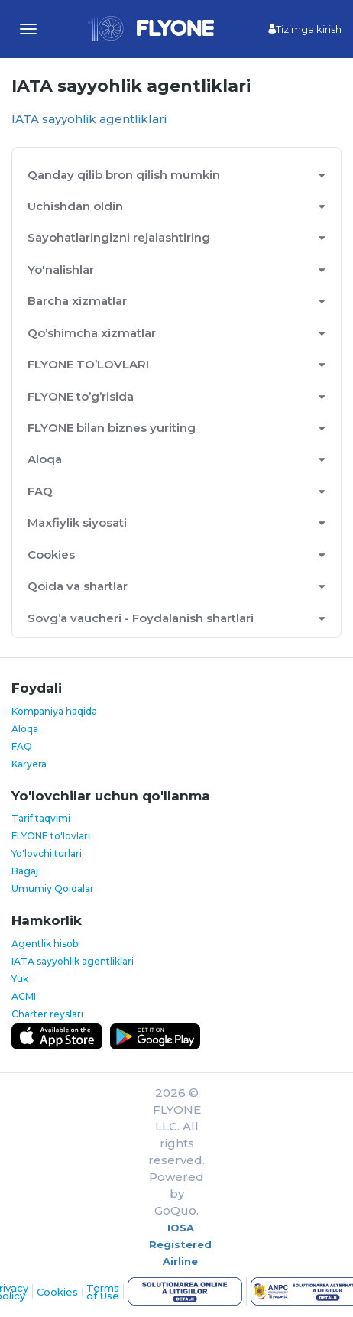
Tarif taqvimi (40, 818)
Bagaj (24, 871)
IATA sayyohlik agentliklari (89, 119)
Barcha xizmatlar (77, 301)
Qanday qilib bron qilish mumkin (124, 174)
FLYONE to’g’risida (81, 396)
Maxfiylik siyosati (77, 522)
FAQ (40, 491)
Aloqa (45, 459)
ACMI (23, 996)
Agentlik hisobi (45, 943)
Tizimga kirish (305, 29)
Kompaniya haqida (54, 711)
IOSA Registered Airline (180, 1244)
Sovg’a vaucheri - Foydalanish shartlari (141, 618)
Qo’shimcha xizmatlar (92, 333)
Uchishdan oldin (75, 206)
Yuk (19, 979)
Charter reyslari (47, 1014)
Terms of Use (102, 1292)
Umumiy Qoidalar (52, 888)
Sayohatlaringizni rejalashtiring (119, 237)
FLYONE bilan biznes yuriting (112, 427)
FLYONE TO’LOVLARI (88, 364)
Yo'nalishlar (61, 269)
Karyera (29, 764)
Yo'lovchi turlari (46, 853)
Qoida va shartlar (78, 586)
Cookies (51, 554)
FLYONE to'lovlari (50, 836)
